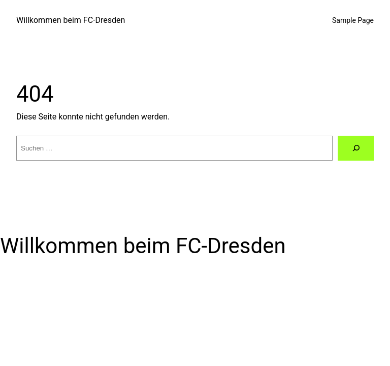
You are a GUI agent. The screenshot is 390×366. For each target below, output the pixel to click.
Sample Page (353, 20)
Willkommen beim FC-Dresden (70, 20)
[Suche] (356, 148)
